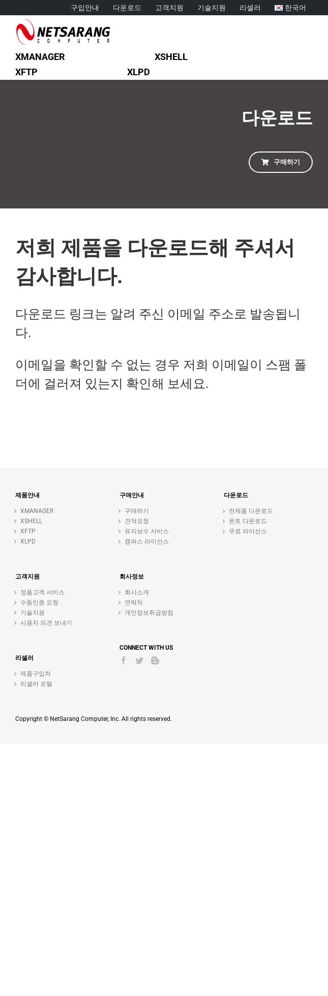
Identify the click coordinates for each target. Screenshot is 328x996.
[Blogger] (155, 660)
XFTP (28, 531)
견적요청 (137, 521)
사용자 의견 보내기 (46, 622)
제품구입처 (35, 673)
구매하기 (137, 511)
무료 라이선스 (248, 531)
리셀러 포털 (36, 683)
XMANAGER (36, 511)
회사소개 (137, 592)
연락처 (134, 602)
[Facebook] (124, 660)
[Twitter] (139, 660)
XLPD (28, 541)
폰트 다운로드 (248, 521)
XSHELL (31, 521)
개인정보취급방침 (149, 612)
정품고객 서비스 (42, 592)
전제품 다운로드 (251, 511)
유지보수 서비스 (147, 531)
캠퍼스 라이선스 (147, 541)
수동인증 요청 (39, 602)
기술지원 (32, 612)
